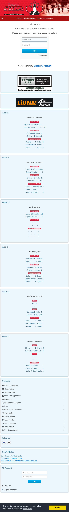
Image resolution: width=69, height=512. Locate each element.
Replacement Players (11, 403)
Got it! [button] (57, 507)
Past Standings (9, 423)
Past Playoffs (8, 420)
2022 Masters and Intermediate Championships (19, 461)
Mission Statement (10, 385)
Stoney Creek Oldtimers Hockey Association (35, 18)
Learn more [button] (27, 509)
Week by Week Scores (12, 410)
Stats (5, 406)
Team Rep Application (11, 396)
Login (34, 51)
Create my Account (42, 66)
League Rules (8, 392)
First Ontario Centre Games (11, 458)
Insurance (7, 399)
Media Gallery (8, 416)
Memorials (7, 413)
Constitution (8, 389)
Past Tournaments (10, 430)
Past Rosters (8, 427)
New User (6, 486)
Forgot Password (43, 55)
